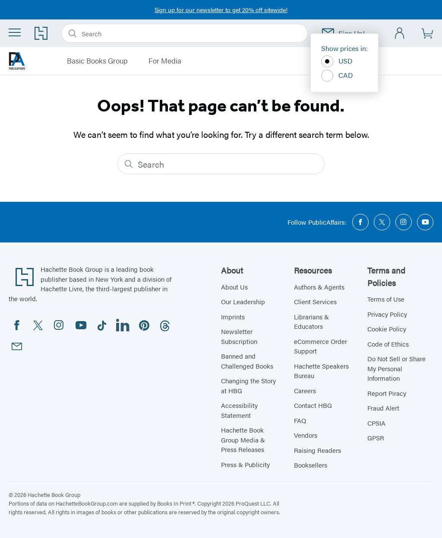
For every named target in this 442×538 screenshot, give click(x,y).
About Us (234, 286)
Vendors (305, 434)
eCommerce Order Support (320, 346)
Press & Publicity (245, 464)
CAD (337, 76)
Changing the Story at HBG (248, 385)
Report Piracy (386, 393)
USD (337, 61)
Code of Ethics (388, 343)
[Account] (399, 33)
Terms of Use (385, 298)
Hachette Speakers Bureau (321, 370)
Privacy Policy (387, 313)
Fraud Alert (383, 407)
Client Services (315, 301)
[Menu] (15, 32)
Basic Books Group (97, 61)
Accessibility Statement (239, 410)
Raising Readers (317, 450)
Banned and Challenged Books (247, 360)
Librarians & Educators (311, 321)
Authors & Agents (319, 286)
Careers (305, 390)
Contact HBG (313, 405)
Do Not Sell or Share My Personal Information (396, 368)
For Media (164, 61)
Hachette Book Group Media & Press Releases (243, 439)
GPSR (375, 437)
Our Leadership (243, 301)
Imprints (233, 316)
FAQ (300, 420)
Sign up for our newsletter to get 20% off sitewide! (221, 9)
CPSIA (376, 422)
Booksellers (310, 464)
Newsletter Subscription (239, 336)
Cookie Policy (386, 328)
